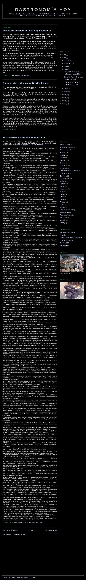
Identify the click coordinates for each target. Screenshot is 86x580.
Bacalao (62, 152)
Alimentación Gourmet (67, 232)
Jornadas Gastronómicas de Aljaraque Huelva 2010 (27, 30)
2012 (64, 55)
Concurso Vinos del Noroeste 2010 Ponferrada (25, 83)
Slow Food (63, 217)
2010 (64, 58)
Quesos (62, 207)
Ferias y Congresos (22, 145)
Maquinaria (63, 189)
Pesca (62, 197)
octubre (66, 60)
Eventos (25, 75)
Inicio (31, 530)
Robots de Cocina (66, 215)
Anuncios (63, 235)
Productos (63, 204)
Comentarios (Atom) (18, 534)
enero (66, 91)
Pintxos (62, 199)
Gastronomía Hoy (43, 9)
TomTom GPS (64, 243)
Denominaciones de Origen (69, 171)
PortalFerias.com (37, 145)
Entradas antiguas (51, 530)
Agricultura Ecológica (67, 147)
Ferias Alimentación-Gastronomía (71, 238)
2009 (64, 95)
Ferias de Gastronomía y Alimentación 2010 (23, 137)
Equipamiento (64, 173)
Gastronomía (37, 523)
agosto (66, 66)
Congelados (64, 168)
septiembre (68, 63)
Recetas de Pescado (67, 210)
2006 (64, 104)
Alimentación (17, 523)
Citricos (62, 163)
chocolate (63, 160)
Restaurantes (64, 212)
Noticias (62, 191)
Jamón (62, 186)
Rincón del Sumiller (66, 240)
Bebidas (62, 155)
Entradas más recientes (10, 530)
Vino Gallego (64, 245)
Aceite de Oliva (65, 145)
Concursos (16, 75)
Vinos (14, 129)
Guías (62, 181)
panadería (63, 194)
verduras (63, 220)
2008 (64, 98)
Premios (63, 202)
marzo (66, 88)
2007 (64, 101)
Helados (63, 184)
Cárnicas (63, 158)
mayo (66, 69)
